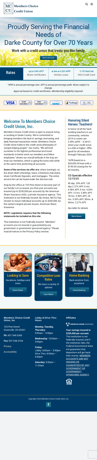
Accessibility (10, 351)
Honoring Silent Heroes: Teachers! (80, 122)
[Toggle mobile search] (86, 4)
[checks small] (86, 101)
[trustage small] (71, 101)
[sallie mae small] (56, 101)
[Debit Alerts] (40, 101)
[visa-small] (10, 101)
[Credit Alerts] (25, 101)
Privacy (7, 346)
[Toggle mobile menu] (92, 4)
